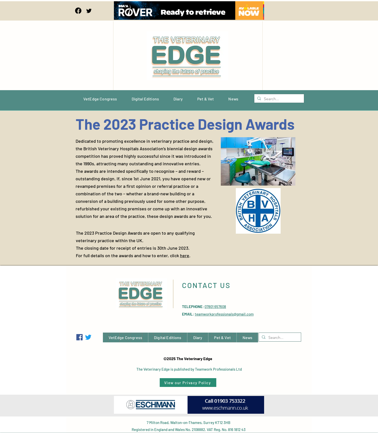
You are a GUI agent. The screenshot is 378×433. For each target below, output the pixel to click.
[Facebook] (78, 11)
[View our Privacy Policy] (188, 382)
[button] (258, 161)
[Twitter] (89, 11)
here (184, 255)
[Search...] (278, 99)
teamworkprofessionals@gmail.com (224, 314)
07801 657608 (215, 306)
